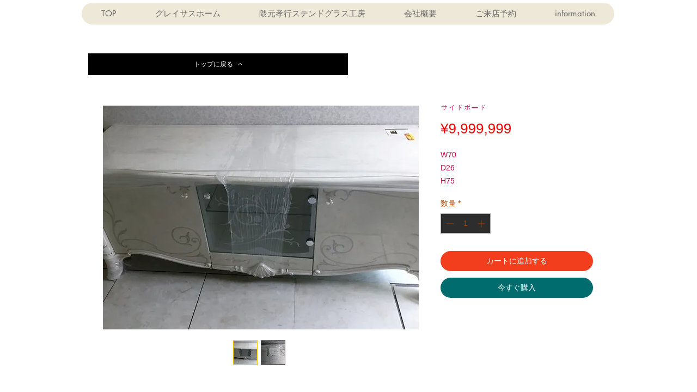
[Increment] (482, 223)
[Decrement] (449, 223)
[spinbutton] (465, 223)
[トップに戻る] (218, 64)
